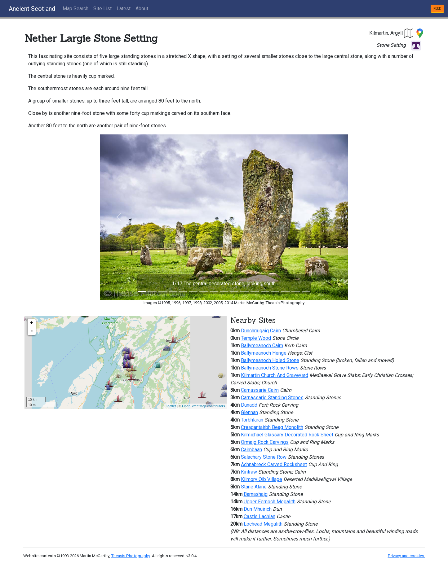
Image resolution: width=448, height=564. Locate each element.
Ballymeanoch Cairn (262, 345)
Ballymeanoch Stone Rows (270, 368)
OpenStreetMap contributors (203, 406)
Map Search (75, 8)
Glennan (249, 412)
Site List (102, 8)
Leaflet (171, 406)
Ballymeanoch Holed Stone (270, 360)
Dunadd (249, 405)
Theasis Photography (130, 555)
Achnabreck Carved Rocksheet (274, 464)
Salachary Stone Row (263, 457)
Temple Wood (256, 338)
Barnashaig (256, 494)
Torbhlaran (252, 420)
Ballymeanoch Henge (263, 353)
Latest (124, 8)
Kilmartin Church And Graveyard (274, 375)
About (141, 8)
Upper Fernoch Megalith (269, 502)
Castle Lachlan (259, 516)
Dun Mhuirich (258, 509)
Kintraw (249, 472)
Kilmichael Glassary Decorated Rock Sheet (287, 435)
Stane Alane (254, 487)
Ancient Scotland (32, 8)
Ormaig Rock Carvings (265, 442)
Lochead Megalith (263, 524)
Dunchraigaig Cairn (261, 331)
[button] (409, 33)
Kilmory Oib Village (261, 479)
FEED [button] (437, 9)
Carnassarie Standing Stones (272, 397)
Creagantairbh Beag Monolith (272, 427)
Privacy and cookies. (406, 555)
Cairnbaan (251, 450)
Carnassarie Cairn (260, 390)
